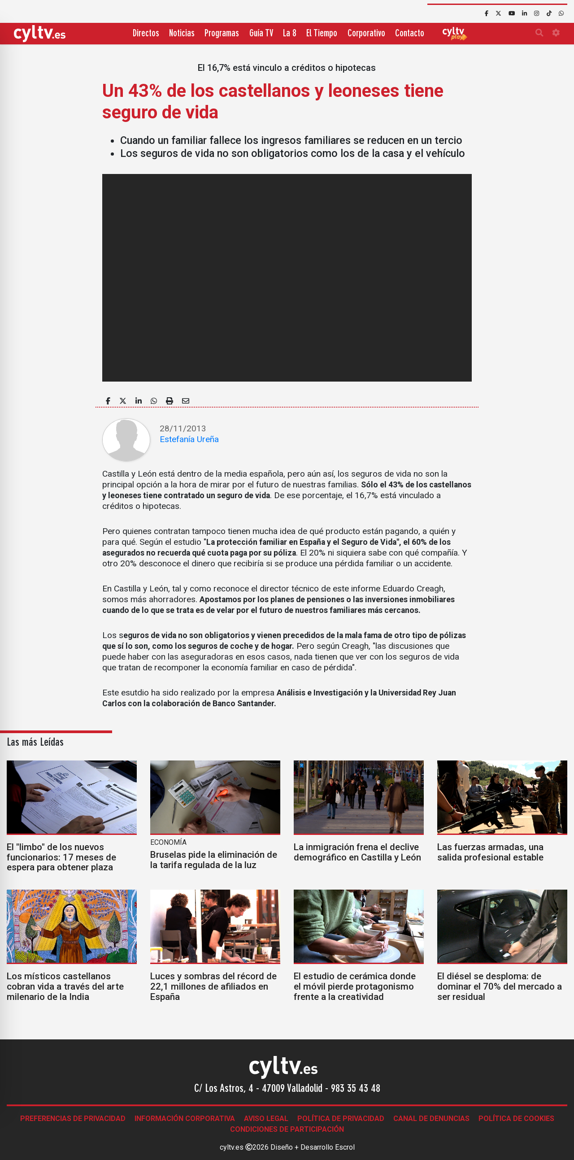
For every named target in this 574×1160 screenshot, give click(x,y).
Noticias (182, 34)
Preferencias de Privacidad (73, 1118)
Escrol (345, 1147)
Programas (221, 34)
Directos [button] (146, 34)
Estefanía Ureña (189, 439)
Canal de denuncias (431, 1118)
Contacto (409, 34)
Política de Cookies (516, 1118)
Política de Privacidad (340, 1118)
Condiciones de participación (287, 1129)
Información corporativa (185, 1118)
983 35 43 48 (355, 1089)
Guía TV (261, 34)
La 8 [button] (289, 34)
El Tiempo (321, 34)
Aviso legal (266, 1118)
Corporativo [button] (366, 34)
